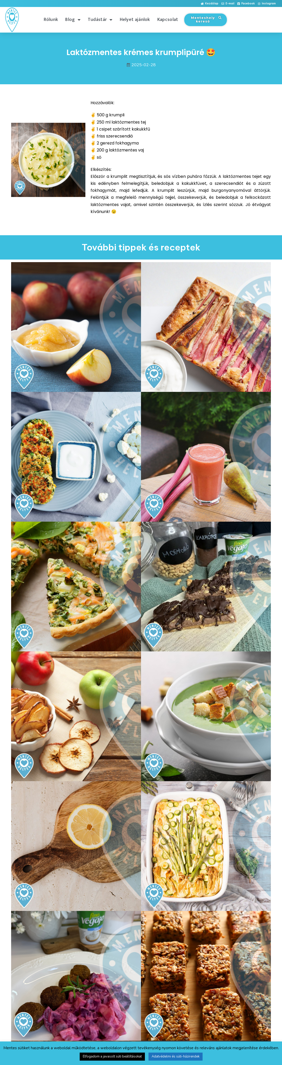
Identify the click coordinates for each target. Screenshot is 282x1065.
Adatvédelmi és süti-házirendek (175, 1056)
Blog (72, 20)
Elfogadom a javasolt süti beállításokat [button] (112, 1056)
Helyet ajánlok (135, 20)
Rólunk (51, 20)
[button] (209, 3)
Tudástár (100, 20)
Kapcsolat (167, 20)
